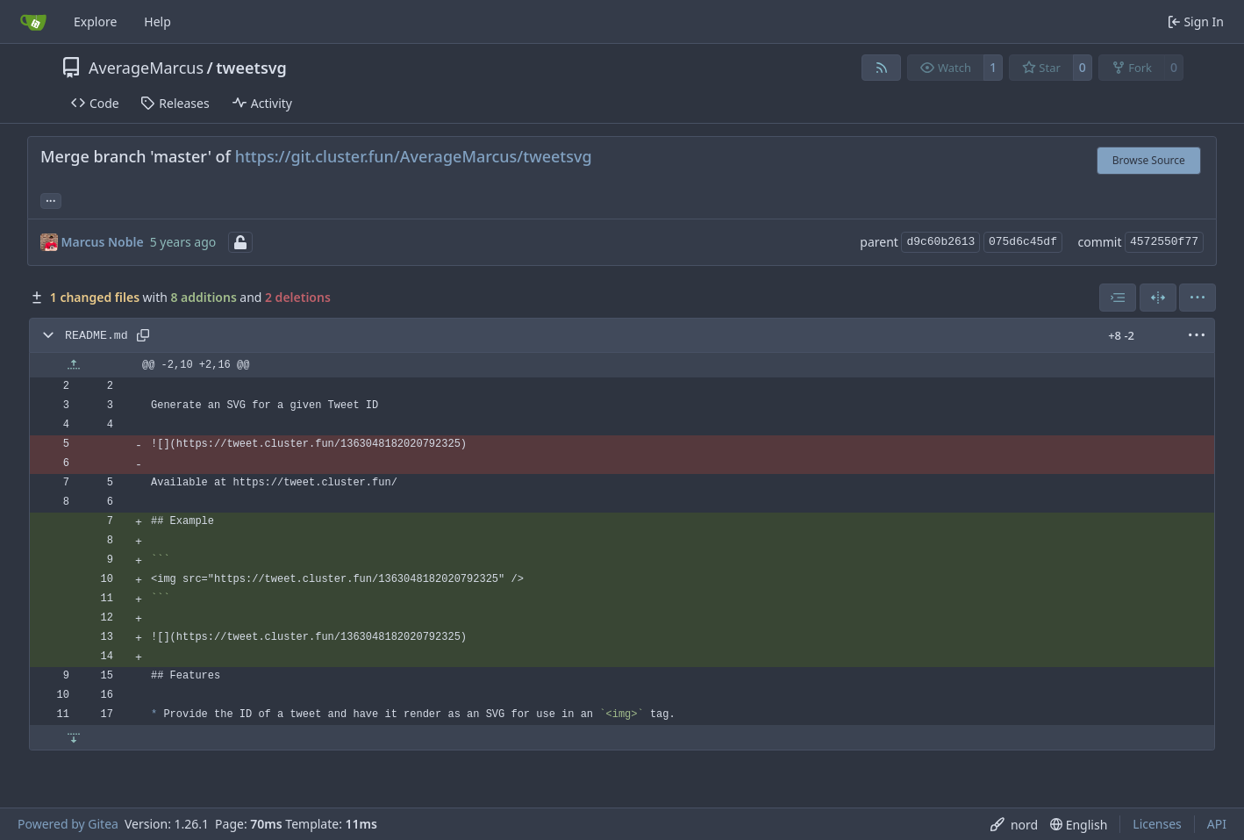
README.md (96, 335)
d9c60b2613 (940, 241)
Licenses (1157, 823)
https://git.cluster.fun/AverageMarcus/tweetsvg (413, 156)
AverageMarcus (146, 67)
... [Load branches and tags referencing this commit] (51, 199)
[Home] (33, 22)
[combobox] (1117, 298)
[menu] (1197, 298)
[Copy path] (143, 335)
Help (157, 21)
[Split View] (1158, 298)
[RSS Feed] (882, 67)
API (1216, 823)
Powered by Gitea (68, 823)
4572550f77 (1164, 241)
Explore (95, 21)
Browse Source (1148, 160)
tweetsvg (251, 67)
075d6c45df (1023, 241)
